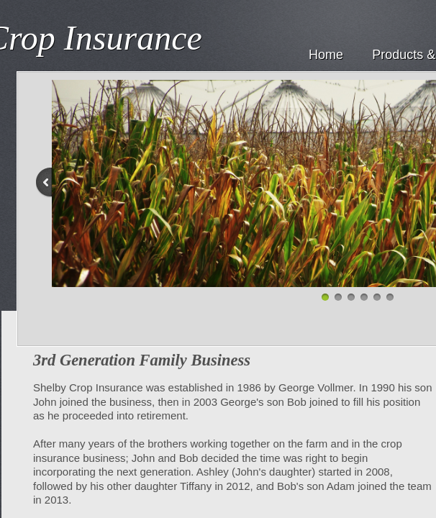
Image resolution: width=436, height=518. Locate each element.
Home (326, 54)
